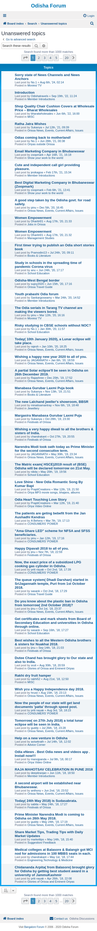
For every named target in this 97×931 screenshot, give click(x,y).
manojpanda (39, 759)
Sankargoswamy (41, 297)
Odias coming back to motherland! (43, 137)
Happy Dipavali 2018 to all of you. (42, 548)
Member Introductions (41, 99)
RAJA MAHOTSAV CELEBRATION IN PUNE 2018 (54, 769)
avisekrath (37, 741)
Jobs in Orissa (36, 224)
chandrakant (39, 436)
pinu (33, 207)
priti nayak (37, 569)
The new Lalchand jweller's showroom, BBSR (51, 402)
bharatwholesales (42, 113)
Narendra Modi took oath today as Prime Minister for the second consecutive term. (54, 449)
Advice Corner (36, 744)
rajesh (35, 346)
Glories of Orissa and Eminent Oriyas (50, 668)
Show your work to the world (45, 157)
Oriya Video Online (39, 506)
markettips (37, 839)
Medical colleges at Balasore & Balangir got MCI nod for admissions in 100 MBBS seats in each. (54, 851)
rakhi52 (35, 679)
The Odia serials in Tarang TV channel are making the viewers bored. (48, 310)
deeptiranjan (39, 772)
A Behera (36, 520)
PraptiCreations (40, 489)
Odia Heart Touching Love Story (41, 499)
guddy (35, 727)
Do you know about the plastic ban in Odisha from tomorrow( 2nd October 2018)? (51, 603)
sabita (34, 804)
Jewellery (33, 408)
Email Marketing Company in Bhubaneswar (50, 151)
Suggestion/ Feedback (41, 842)
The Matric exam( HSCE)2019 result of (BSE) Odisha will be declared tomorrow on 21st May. (53, 466)
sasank (35, 591)
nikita (34, 471)
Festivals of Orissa (39, 422)
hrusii (34, 692)
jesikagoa (37, 172)
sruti (33, 665)
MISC (31, 116)
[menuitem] (88, 16)
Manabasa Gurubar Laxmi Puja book (44, 388)
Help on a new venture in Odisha (41, 738)
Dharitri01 (37, 221)
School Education (38, 273)
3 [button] (45, 57)
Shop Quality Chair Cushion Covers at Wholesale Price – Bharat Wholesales (54, 108)
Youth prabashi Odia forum (36, 294)
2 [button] (39, 57)
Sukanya (36, 127)
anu (33, 270)
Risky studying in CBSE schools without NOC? (53, 325)
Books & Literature (39, 255)
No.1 (34, 82)
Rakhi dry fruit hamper (33, 675)
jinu (33, 551)
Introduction (25, 92)
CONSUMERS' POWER (42, 523)
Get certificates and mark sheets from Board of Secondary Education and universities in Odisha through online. (54, 623)
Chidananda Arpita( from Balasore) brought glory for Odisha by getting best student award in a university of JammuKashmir (54, 871)
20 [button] (67, 57)
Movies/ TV (34, 85)
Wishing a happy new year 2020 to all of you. (51, 357)
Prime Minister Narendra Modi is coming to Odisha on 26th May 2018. (49, 816)
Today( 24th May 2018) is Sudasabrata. (46, 801)
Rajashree (37, 377)
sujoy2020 (37, 283)
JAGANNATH (39, 360)
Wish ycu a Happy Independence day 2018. (49, 689)
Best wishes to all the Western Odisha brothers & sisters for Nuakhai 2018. (53, 642)
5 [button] (56, 57)
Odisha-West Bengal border (37, 280)
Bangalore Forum (34, 927)
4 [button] (50, 57)
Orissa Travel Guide (40, 287)
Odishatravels (39, 96)
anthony (36, 790)
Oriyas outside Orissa (41, 144)
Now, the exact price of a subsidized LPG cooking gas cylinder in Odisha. (48, 564)
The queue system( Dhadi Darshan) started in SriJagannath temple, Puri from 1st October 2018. (51, 583)
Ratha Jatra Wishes (30, 124)
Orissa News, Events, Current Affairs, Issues (55, 130)
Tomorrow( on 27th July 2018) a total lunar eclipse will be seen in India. (49, 722)
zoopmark (37, 154)
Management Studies (40, 238)
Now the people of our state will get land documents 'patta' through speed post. (47, 705)
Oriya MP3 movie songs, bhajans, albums (53, 492)
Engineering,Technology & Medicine (50, 860)
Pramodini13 (39, 252)
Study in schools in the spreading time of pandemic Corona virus (48, 265)
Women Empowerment (33, 218)
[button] (25, 58)
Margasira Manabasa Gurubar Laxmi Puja (48, 415)
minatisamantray (41, 405)
